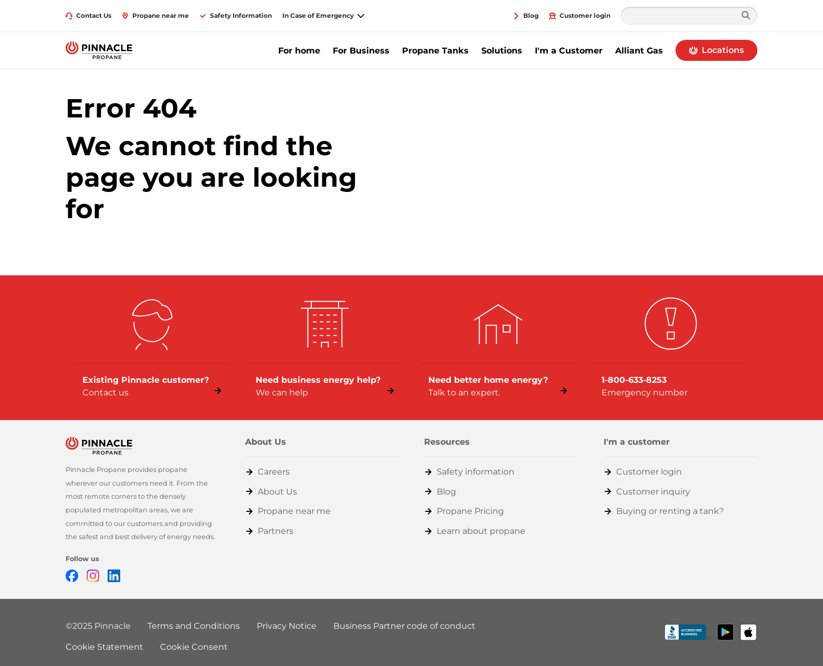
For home (299, 51)
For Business (361, 51)
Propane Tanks (435, 51)
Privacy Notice (286, 626)
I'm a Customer (569, 51)
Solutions (501, 51)
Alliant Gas (639, 51)
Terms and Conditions (193, 626)
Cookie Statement (104, 647)
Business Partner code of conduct (404, 626)
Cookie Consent (194, 647)
